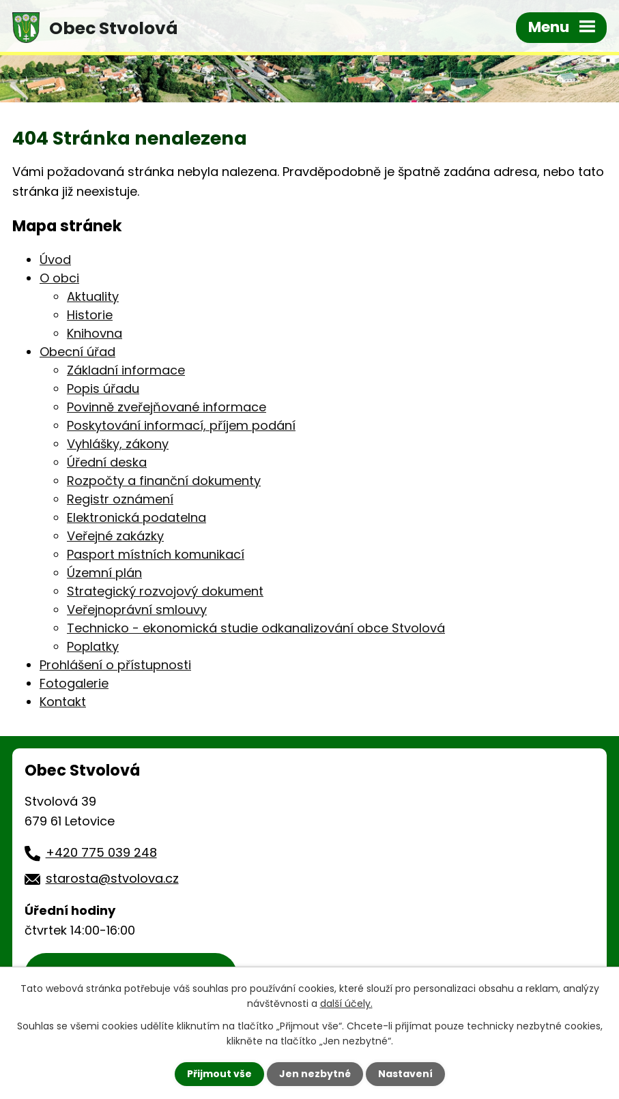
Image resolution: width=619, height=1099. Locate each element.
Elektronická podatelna (136, 517)
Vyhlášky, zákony (118, 443)
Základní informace (126, 370)
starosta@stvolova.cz (112, 878)
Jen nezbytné (315, 1074)
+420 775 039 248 (101, 852)
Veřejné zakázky (115, 535)
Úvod (55, 259)
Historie (90, 314)
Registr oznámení (120, 499)
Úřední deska (107, 462)
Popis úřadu (103, 388)
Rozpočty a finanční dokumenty (164, 480)
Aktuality (93, 296)
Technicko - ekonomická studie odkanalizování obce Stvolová (256, 627)
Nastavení (405, 1074)
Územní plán (104, 572)
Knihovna (94, 333)
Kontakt (63, 701)
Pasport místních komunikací (155, 554)
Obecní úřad (77, 351)
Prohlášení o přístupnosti (115, 664)
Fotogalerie (74, 683)
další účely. (346, 1003)
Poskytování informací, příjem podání (181, 425)
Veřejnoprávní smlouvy (137, 609)
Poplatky (93, 646)
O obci (59, 278)
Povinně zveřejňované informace (166, 406)
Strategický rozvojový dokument (165, 591)
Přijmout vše (219, 1074)
